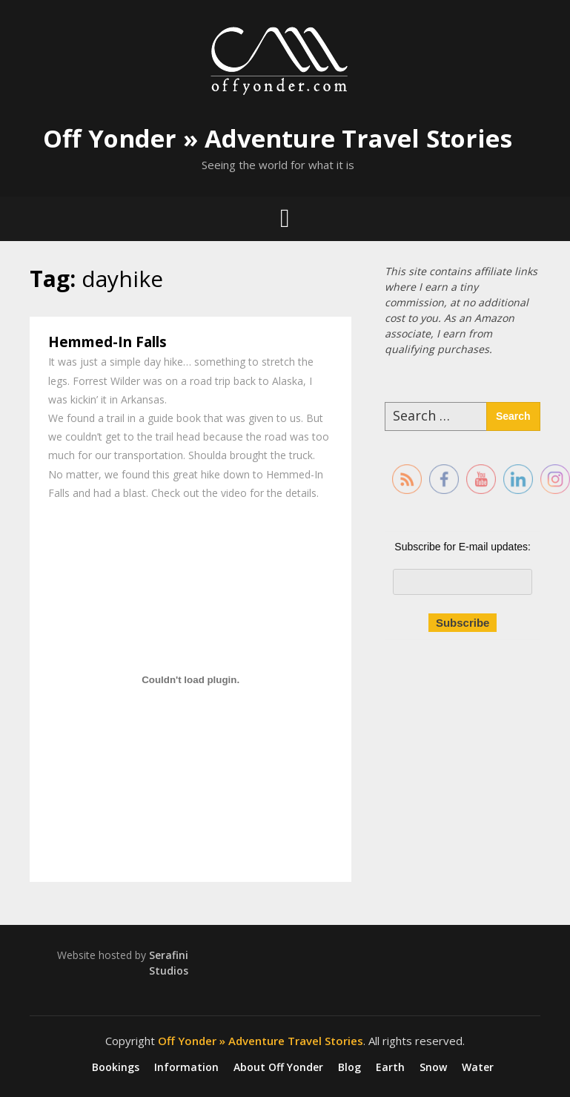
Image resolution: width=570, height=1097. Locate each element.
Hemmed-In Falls (107, 342)
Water (478, 1067)
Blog (349, 1067)
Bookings (115, 1067)
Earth (390, 1067)
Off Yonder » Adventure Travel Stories (277, 138)
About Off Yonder (278, 1067)
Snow (433, 1067)
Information (186, 1067)
